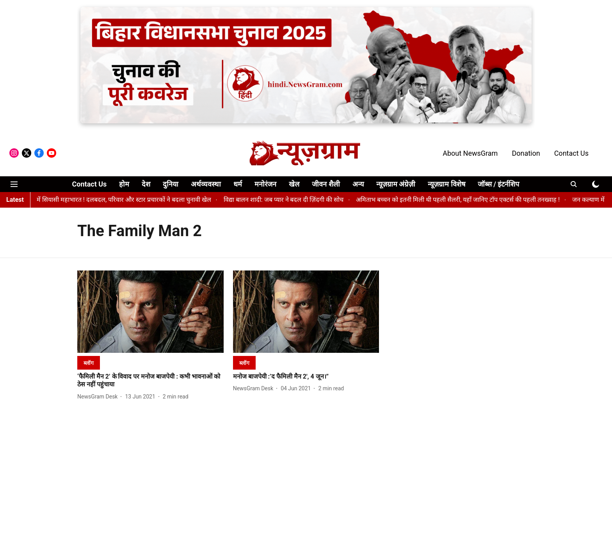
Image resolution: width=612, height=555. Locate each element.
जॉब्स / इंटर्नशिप (498, 184)
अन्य (358, 184)
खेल (294, 184)
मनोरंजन (265, 184)
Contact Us (571, 153)
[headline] (150, 381)
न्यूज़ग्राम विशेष (446, 184)
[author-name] (99, 397)
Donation (526, 153)
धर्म (237, 184)
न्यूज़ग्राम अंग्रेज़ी (395, 184)
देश (146, 184)
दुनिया (170, 184)
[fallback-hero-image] (150, 311)
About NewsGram (470, 153)
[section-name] (88, 362)
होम (124, 184)
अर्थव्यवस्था (206, 184)
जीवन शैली (326, 184)
